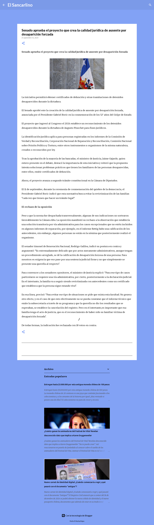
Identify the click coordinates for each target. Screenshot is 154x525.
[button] (23, 43)
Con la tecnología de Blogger (77, 515)
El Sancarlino (20, 5)
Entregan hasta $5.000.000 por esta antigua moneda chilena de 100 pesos (77, 384)
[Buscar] (36, 5)
